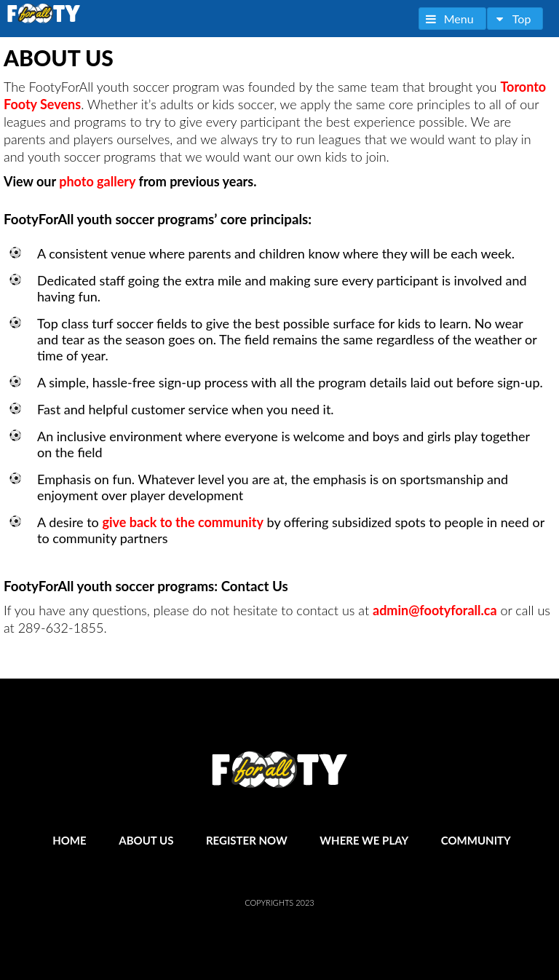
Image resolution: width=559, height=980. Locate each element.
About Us (146, 840)
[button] (452, 18)
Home (69, 840)
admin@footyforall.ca (435, 610)
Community (476, 840)
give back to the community (182, 522)
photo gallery (97, 181)
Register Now (247, 840)
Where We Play (364, 840)
